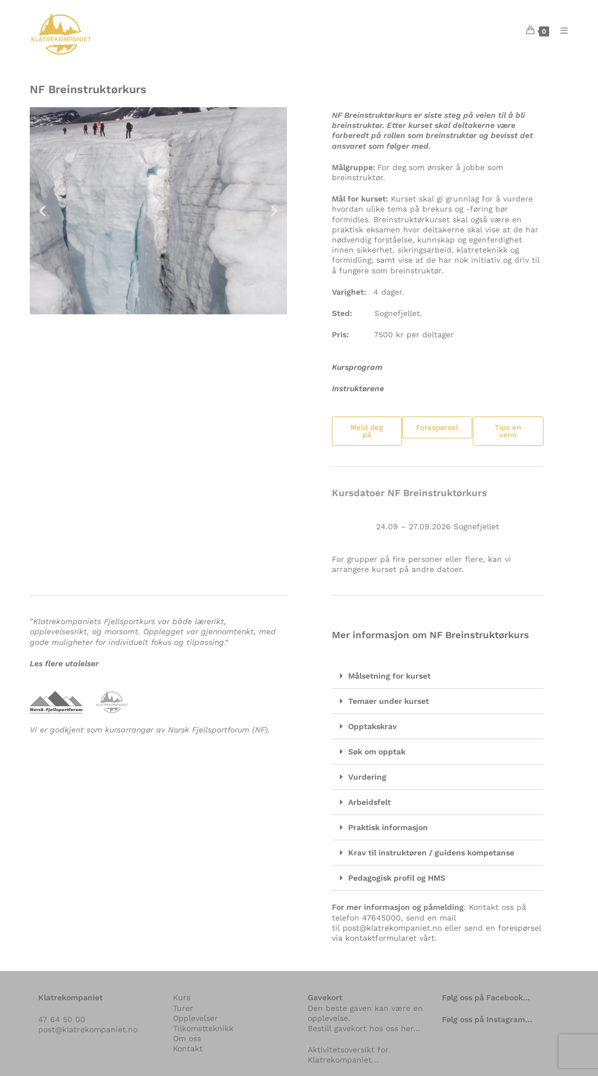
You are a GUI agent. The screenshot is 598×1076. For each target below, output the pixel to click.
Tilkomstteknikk (203, 1028)
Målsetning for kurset (389, 675)
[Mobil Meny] (560, 31)
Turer (183, 1008)
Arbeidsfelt (369, 802)
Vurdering (367, 776)
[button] (42, 211)
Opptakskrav (372, 726)
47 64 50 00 (61, 1019)
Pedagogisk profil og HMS (396, 877)
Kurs (181, 997)
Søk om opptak (376, 751)
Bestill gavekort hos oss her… (364, 1028)
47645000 (381, 917)
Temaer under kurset (388, 701)
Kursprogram (357, 367)
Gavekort (325, 997)
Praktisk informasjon (388, 827)
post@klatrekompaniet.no (392, 927)
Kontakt (188, 1048)
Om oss (187, 1038)
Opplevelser (195, 1018)
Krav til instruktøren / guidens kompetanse (431, 852)
